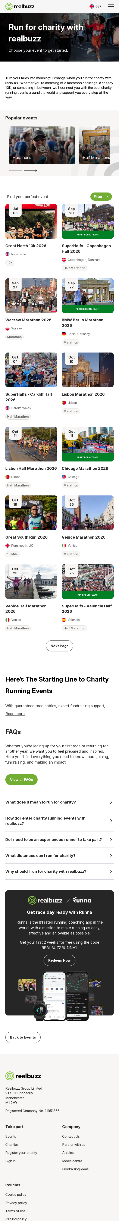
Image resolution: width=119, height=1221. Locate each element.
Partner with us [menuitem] (73, 1144)
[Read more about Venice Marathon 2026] (88, 512)
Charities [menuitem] (12, 1144)
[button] (15, 170)
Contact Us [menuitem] (71, 1136)
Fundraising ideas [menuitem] (75, 1169)
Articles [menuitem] (68, 1152)
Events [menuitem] (10, 1136)
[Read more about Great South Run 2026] (31, 512)
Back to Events (23, 1037)
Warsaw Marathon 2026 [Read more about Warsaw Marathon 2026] (28, 319)
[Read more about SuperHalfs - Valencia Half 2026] (88, 581)
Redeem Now (59, 960)
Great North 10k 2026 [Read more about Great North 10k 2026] (25, 245)
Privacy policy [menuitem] (16, 1203)
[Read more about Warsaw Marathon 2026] (31, 295)
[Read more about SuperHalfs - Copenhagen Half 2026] (88, 221)
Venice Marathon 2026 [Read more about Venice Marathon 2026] (84, 537)
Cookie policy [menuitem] (15, 1194)
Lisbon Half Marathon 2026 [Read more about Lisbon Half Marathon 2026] (31, 468)
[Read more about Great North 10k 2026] (31, 221)
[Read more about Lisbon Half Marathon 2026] (31, 444)
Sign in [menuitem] (10, 1161)
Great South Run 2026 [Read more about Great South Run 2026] (26, 537)
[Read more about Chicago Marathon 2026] (88, 444)
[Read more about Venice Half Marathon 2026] (31, 581)
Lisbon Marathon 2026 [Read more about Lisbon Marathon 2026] (83, 394)
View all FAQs (21, 779)
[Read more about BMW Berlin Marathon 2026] (88, 295)
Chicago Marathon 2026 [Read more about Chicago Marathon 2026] (85, 468)
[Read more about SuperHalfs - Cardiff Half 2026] (31, 370)
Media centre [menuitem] (72, 1161)
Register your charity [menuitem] (21, 1152)
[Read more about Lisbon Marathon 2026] (88, 370)
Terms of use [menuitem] (15, 1211)
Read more (15, 713)
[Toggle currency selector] (95, 6)
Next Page (60, 646)
